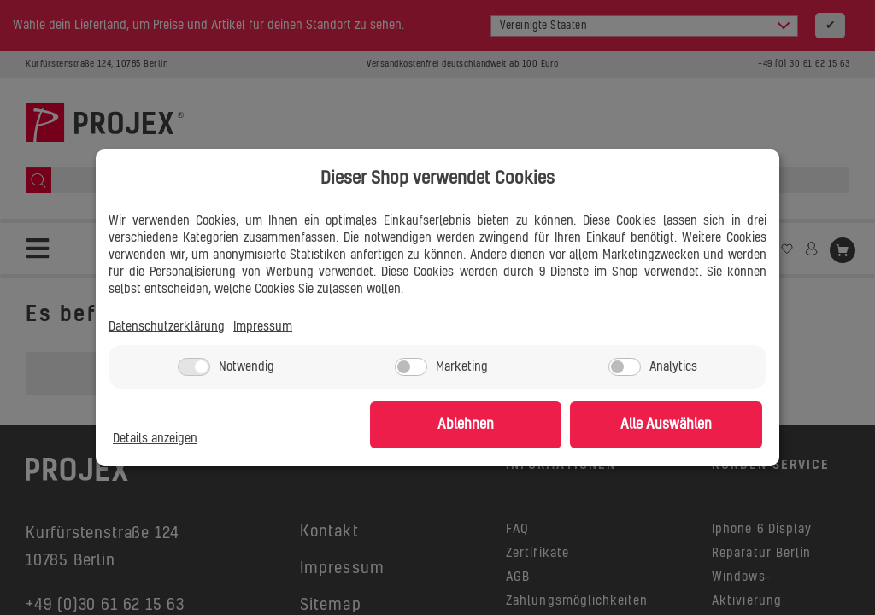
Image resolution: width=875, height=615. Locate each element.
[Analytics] (624, 367)
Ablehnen (497, 424)
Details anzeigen (155, 440)
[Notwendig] (194, 367)
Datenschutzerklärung (167, 328)
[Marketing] (411, 367)
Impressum (262, 328)
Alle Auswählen (677, 424)
